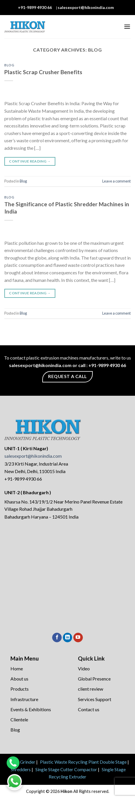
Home (16, 668)
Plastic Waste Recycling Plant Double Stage (83, 762)
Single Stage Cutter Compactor (66, 769)
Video (84, 668)
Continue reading (30, 161)
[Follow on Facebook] (57, 638)
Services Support (94, 699)
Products (19, 689)
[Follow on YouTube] (78, 638)
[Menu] (127, 27)
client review (90, 689)
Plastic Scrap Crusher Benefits (43, 72)
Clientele (19, 719)
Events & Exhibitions (30, 709)
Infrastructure (24, 699)
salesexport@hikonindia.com (86, 7)
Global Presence (94, 678)
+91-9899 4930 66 (35, 7)
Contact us (88, 709)
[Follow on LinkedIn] (67, 638)
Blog (9, 65)
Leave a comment (116, 181)
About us (19, 678)
